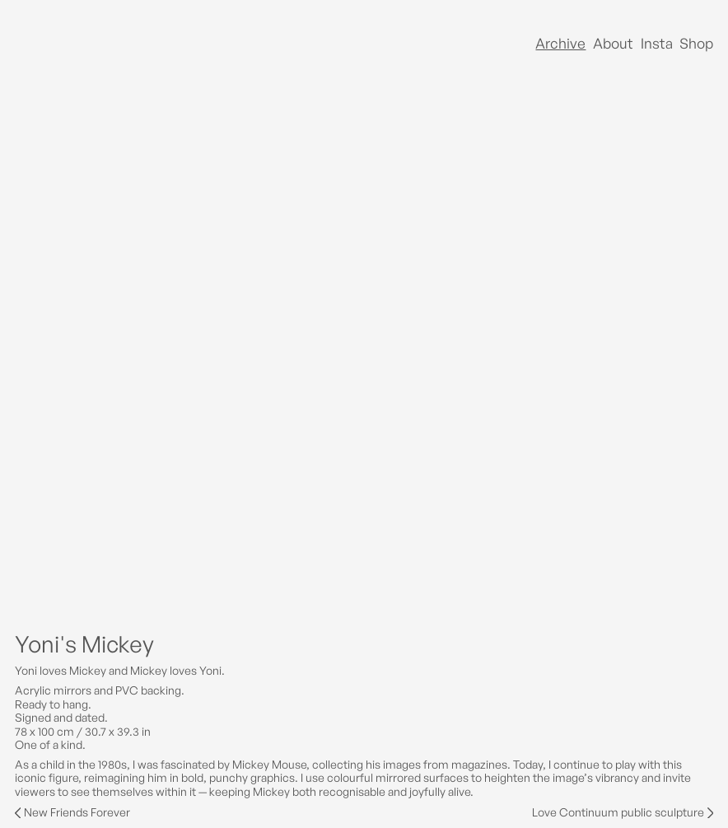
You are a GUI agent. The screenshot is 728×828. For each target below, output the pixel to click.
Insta (657, 43)
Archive (560, 43)
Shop (696, 43)
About (613, 43)
